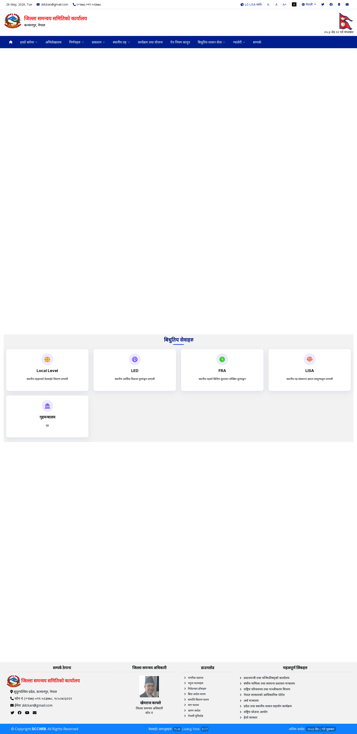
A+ (285, 4)
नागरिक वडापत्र (195, 678)
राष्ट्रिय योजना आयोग (256, 712)
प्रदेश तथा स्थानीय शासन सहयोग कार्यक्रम (268, 706)
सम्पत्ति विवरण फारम (198, 699)
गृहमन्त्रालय (47, 417)
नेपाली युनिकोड (195, 716)
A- (268, 4)
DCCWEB (39, 729)
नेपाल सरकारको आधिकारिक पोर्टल (264, 695)
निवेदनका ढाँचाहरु (197, 689)
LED (134, 370)
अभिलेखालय (54, 42)
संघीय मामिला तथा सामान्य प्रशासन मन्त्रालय (269, 683)
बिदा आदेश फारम (197, 694)
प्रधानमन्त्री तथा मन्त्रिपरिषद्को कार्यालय (266, 678)
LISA (309, 370)
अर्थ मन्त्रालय (251, 700)
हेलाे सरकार (250, 717)
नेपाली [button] (307, 4)
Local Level (47, 370)
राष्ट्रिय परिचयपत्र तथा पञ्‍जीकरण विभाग (267, 689)
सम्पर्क (259, 42)
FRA (222, 370)
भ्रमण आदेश (194, 710)
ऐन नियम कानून (181, 42)
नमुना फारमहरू (195, 683)
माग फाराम (193, 705)
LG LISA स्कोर (251, 4)
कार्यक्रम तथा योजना (151, 42)
